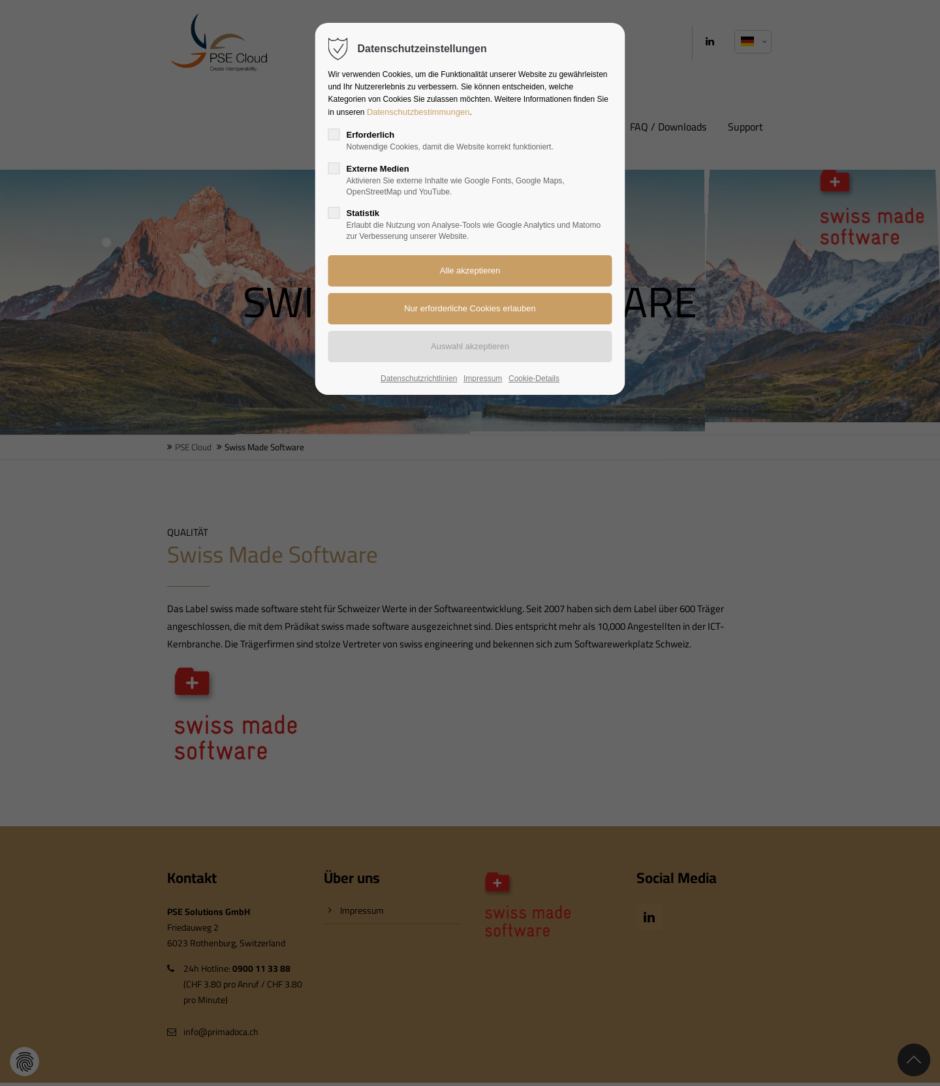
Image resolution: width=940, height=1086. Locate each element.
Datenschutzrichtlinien (419, 378)
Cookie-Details (534, 378)
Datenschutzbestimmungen (418, 112)
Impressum (482, 378)
